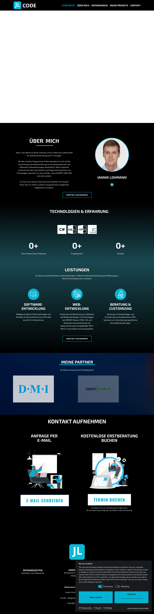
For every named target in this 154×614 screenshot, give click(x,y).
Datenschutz (69, 587)
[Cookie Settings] (107, 608)
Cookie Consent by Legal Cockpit (137, 608)
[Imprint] (97, 608)
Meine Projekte (119, 5)
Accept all (131, 596)
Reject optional (96, 597)
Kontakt (135, 5)
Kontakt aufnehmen (77, 195)
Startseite (68, 5)
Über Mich (83, 5)
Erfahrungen (99, 5)
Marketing (125, 586)
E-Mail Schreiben (44, 500)
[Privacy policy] (85, 608)
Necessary (108, 586)
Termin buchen (109, 500)
